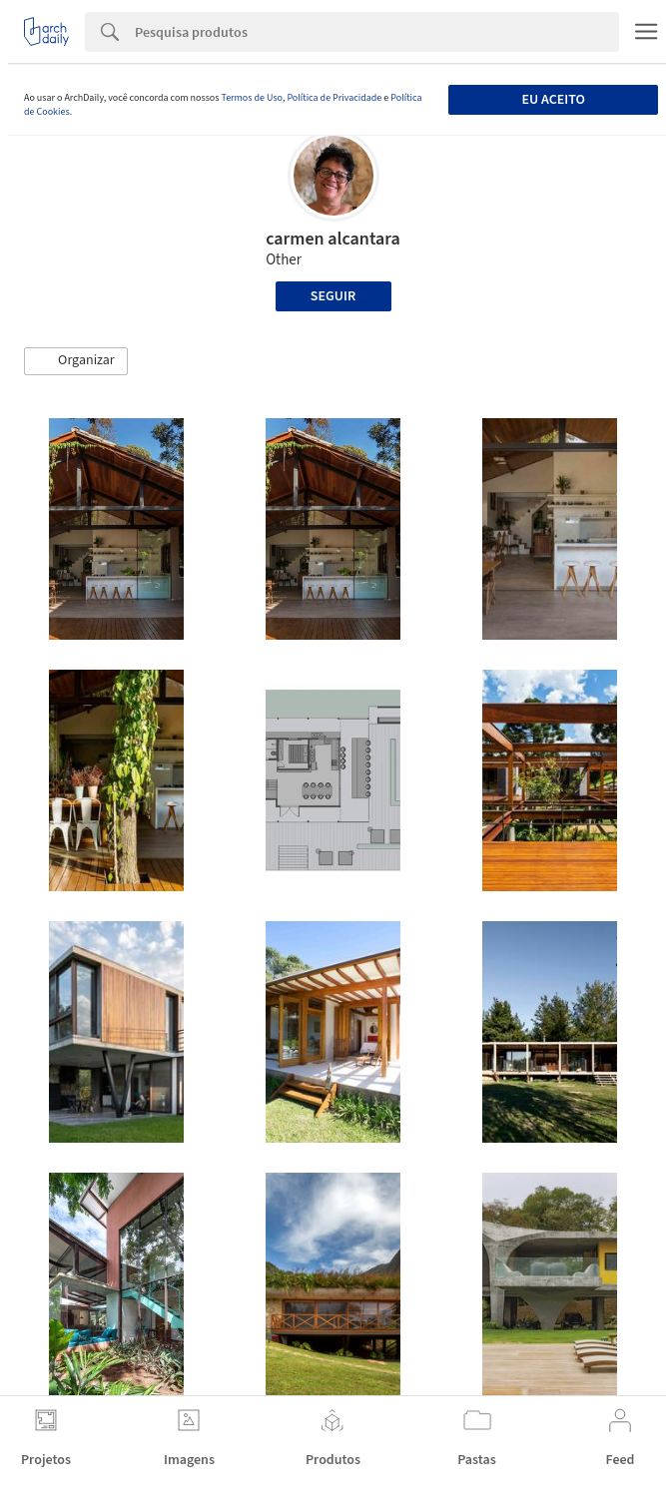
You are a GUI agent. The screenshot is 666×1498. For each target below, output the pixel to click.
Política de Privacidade (334, 98)
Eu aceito (552, 100)
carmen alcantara (333, 239)
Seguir (333, 296)
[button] (76, 361)
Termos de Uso (251, 98)
